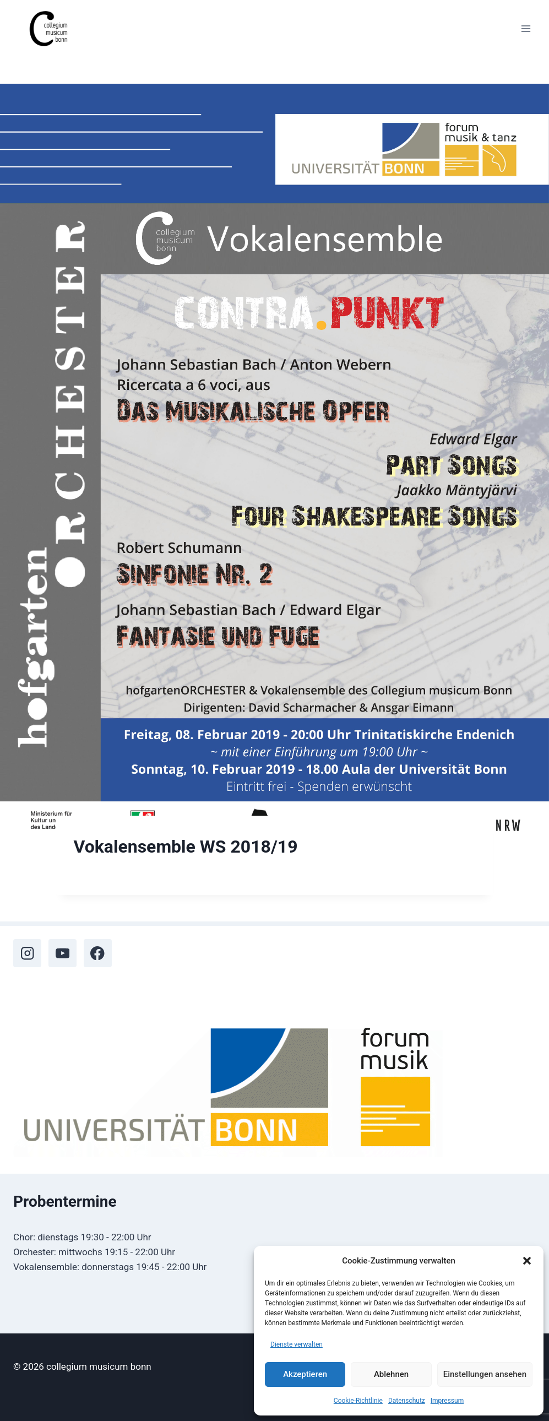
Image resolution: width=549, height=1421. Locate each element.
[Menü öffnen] (525, 28)
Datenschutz (406, 1400)
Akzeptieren (305, 1374)
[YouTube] (62, 953)
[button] (526, 1260)
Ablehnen (391, 1374)
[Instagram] (27, 953)
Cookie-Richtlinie (358, 1400)
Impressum (447, 1400)
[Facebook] (98, 953)
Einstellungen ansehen (484, 1374)
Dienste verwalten (296, 1344)
